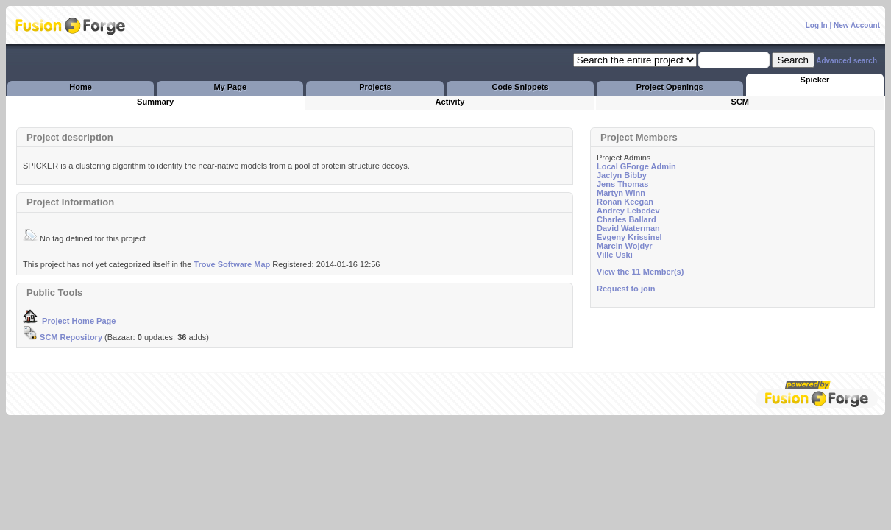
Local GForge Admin (636, 166)
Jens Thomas (622, 184)
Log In (817, 25)
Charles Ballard (626, 219)
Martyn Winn (621, 192)
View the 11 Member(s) (640, 271)
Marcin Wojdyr (625, 245)
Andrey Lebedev (628, 210)
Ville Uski (615, 254)
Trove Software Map (232, 264)
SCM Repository (62, 337)
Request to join (626, 288)
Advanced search (846, 61)
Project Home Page (69, 321)
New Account (857, 25)
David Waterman (628, 228)
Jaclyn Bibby (622, 175)
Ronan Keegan (625, 201)
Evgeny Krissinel (629, 237)
